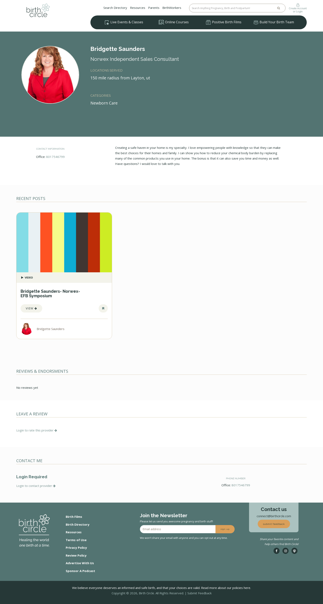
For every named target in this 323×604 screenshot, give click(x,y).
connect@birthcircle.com (274, 516)
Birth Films (74, 517)
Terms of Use (76, 540)
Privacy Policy (76, 547)
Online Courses (174, 22)
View (31, 308)
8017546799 (55, 157)
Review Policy (76, 555)
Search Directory (115, 8)
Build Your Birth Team (273, 22)
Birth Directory (77, 524)
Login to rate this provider (36, 430)
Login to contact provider (36, 486)
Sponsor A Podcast (80, 571)
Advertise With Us (80, 563)
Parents (153, 8)
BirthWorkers (171, 8)
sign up (225, 529)
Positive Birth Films (223, 22)
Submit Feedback (199, 593)
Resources (137, 8)
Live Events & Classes (123, 22)
